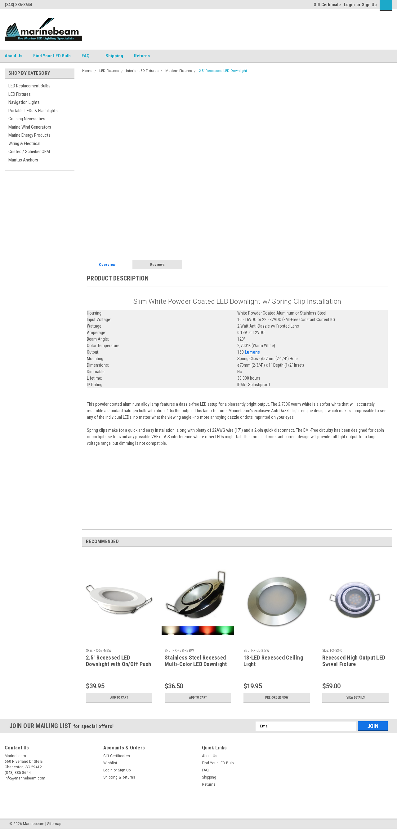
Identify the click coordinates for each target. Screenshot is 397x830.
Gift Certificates (116, 756)
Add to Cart (119, 697)
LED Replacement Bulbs (29, 86)
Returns (144, 56)
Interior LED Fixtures (142, 71)
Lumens (252, 352)
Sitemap (54, 824)
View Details (355, 697)
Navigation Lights (24, 102)
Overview (107, 264)
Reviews (157, 264)
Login (349, 4)
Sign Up (369, 4)
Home (87, 71)
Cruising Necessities (26, 118)
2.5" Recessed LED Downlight (223, 71)
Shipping (114, 56)
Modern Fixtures (178, 71)
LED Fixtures (19, 94)
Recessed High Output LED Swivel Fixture (353, 660)
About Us (13, 56)
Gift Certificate (327, 4)
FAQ (88, 56)
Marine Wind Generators (29, 127)
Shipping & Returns (119, 777)
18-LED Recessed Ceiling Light (273, 660)
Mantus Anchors (23, 160)
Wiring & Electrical (24, 143)
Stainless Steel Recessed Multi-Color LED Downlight (196, 660)
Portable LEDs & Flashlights (33, 110)
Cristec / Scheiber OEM (29, 151)
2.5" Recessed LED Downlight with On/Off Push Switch (118, 664)
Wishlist (110, 763)
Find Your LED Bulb (52, 56)
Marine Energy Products (29, 135)
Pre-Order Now (276, 697)
